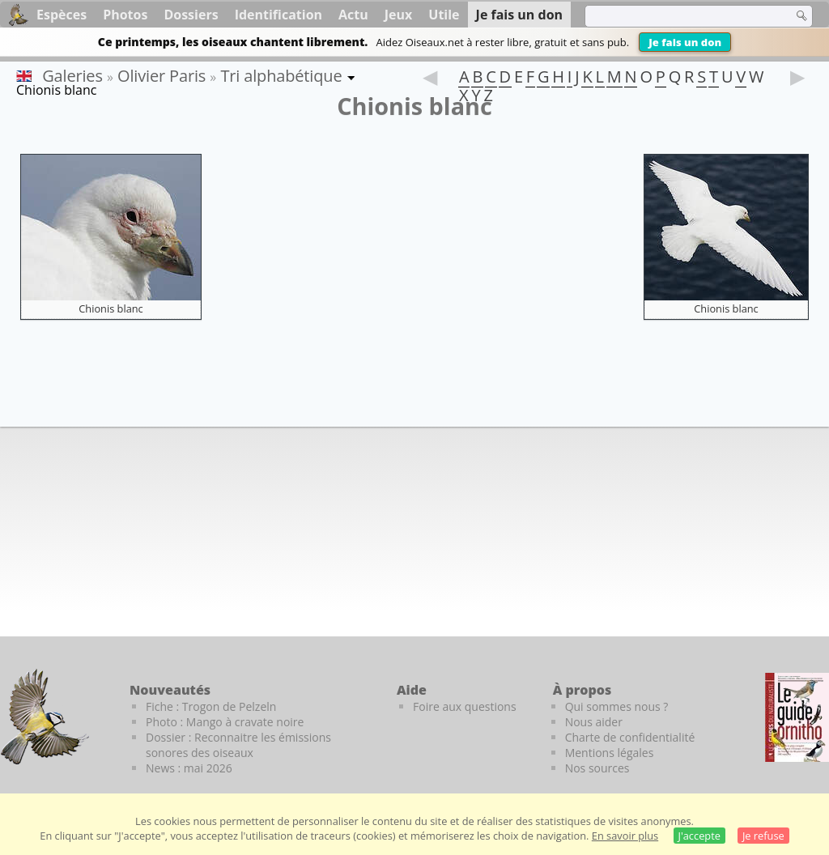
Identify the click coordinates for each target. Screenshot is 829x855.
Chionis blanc (111, 308)
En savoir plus (625, 835)
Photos (125, 14)
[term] (678, 16)
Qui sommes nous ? (617, 706)
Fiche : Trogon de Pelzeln (211, 706)
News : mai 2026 (189, 768)
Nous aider (594, 722)
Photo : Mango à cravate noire (225, 722)
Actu (353, 14)
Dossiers (191, 14)
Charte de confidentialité (630, 737)
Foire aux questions (465, 706)
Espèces (61, 14)
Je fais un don (684, 42)
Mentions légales (609, 752)
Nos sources (597, 768)
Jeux (399, 14)
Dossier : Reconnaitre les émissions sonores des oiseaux (238, 745)
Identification (278, 14)
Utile (443, 14)
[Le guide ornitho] (797, 717)
